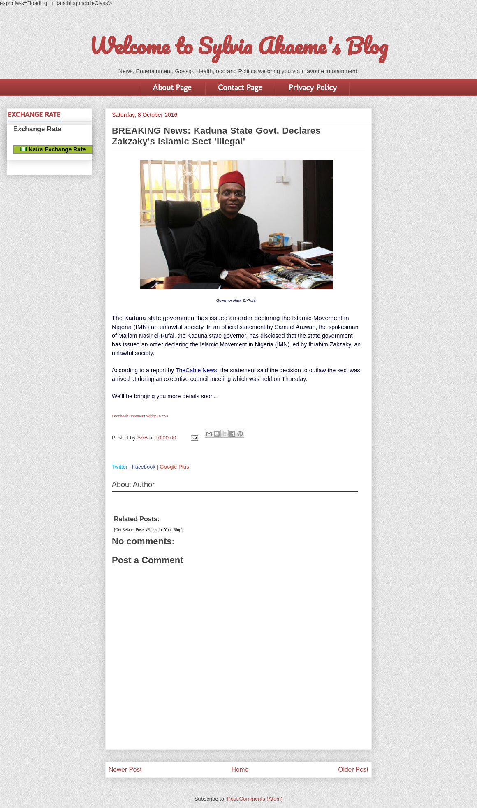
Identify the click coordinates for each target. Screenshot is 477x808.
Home (240, 769)
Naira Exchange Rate (53, 149)
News (163, 416)
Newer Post (125, 769)
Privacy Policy (313, 87)
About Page (172, 87)
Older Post (353, 769)
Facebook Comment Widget (135, 416)
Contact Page (240, 87)
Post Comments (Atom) (254, 799)
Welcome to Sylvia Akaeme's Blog (238, 46)
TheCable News (196, 370)
